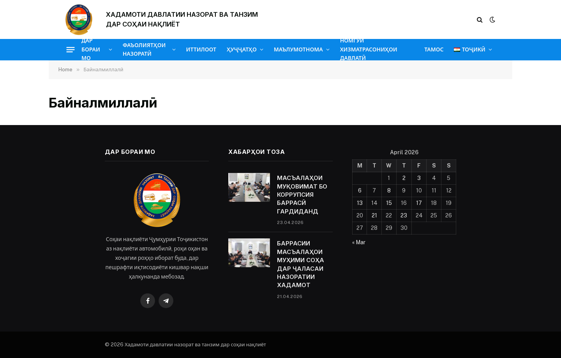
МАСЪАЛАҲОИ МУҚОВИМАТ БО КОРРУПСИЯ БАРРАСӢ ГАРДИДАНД (302, 194)
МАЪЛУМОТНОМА (298, 49)
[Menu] (71, 49)
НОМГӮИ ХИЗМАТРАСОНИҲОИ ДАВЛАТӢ (368, 49)
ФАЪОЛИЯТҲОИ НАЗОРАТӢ (144, 49)
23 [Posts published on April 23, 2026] (403, 215)
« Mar (358, 242)
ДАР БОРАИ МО (90, 49)
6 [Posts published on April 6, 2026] (360, 190)
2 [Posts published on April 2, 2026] (404, 178)
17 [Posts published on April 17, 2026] (419, 203)
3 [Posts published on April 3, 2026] (419, 178)
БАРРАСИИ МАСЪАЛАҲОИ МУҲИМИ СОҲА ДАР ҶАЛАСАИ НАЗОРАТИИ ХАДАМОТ (300, 264)
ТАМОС (433, 49)
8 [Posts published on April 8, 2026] (389, 190)
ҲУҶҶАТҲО (242, 49)
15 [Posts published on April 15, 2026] (389, 203)
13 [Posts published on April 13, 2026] (360, 203)
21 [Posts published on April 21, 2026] (374, 215)
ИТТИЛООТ (201, 49)
